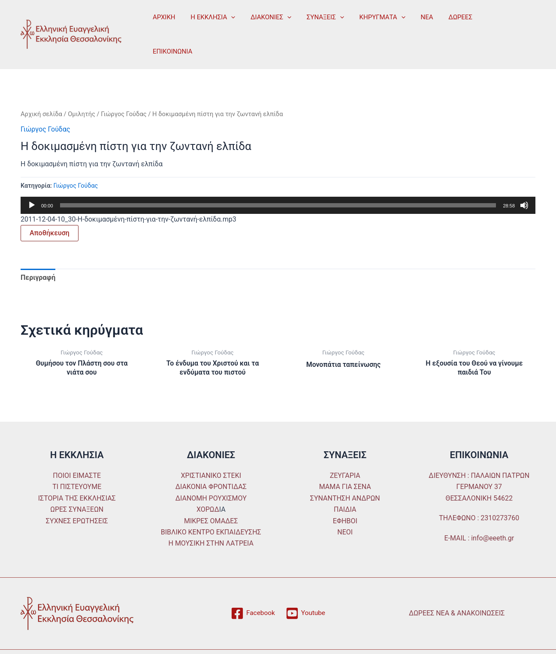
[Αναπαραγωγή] (31, 180)
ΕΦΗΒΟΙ (345, 496)
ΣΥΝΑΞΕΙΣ (316, 21)
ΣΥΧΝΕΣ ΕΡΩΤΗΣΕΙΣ (77, 496)
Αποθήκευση (50, 208)
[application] (228, 21)
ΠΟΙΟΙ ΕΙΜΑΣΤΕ (77, 450)
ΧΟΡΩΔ (207, 484)
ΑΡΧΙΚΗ (162, 21)
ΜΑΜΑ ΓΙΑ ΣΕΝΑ (345, 461)
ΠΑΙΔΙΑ (345, 484)
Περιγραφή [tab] (38, 252)
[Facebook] (252, 588)
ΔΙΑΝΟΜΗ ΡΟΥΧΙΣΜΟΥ (211, 473)
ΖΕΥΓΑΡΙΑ (345, 450)
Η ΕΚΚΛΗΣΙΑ (209, 21)
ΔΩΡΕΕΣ (444, 21)
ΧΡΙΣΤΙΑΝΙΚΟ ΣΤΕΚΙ (211, 450)
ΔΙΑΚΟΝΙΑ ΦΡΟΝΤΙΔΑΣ (211, 461)
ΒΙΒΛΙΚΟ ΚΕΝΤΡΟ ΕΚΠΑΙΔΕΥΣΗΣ (211, 507)
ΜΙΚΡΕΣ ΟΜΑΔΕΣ (211, 496)
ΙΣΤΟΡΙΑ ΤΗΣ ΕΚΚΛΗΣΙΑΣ (77, 473)
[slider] (278, 180)
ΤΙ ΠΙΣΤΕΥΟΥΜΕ (76, 461)
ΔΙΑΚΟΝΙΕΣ (265, 21)
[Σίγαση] (524, 180)
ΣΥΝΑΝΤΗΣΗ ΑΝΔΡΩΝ (345, 473)
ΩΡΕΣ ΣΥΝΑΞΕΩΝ (76, 484)
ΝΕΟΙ (345, 507)
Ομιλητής (81, 89)
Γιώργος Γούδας (124, 89)
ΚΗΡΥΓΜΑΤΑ (371, 21)
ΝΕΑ (413, 21)
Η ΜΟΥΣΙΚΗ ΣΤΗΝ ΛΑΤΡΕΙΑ (211, 518)
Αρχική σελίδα (41, 89)
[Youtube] (306, 588)
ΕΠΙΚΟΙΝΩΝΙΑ (488, 21)
